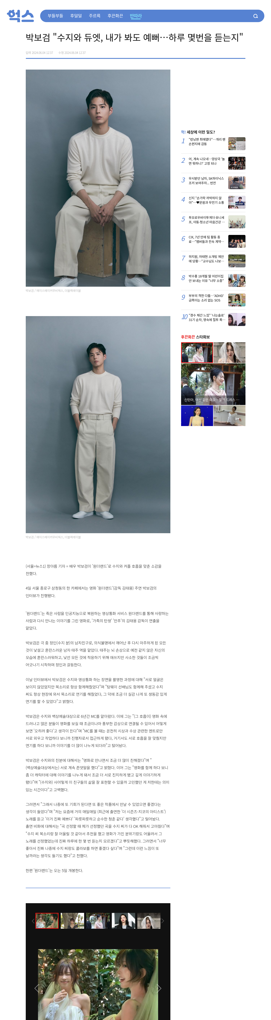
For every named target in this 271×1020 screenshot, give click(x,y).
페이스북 (215, 51)
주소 (242, 51)
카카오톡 (233, 51)
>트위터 (224, 51)
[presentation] (31, 920)
